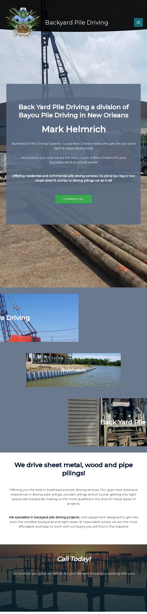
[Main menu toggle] (138, 22)
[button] (74, 199)
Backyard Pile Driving (76, 22)
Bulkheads (73, 370)
